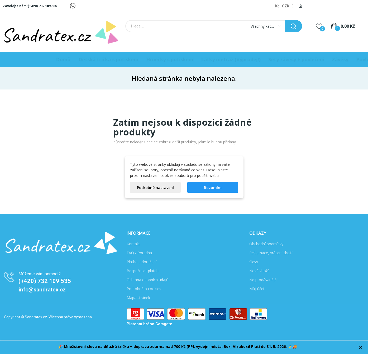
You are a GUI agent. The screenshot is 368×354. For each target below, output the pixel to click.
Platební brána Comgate (149, 324)
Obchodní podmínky (266, 243)
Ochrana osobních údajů (148, 279)
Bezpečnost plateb (143, 270)
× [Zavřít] (360, 347)
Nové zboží (259, 270)
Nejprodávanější (263, 279)
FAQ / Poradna (139, 252)
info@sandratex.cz (42, 289)
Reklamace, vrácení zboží (270, 252)
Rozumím (213, 187)
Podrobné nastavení (155, 187)
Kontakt (133, 243)
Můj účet (257, 288)
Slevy (253, 261)
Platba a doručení (141, 261)
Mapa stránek (138, 297)
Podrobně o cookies (144, 288)
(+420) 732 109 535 (44, 281)
